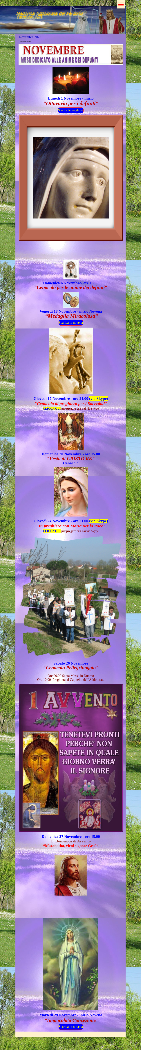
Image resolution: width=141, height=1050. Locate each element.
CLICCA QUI (52, 408)
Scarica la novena (71, 322)
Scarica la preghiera (71, 110)
